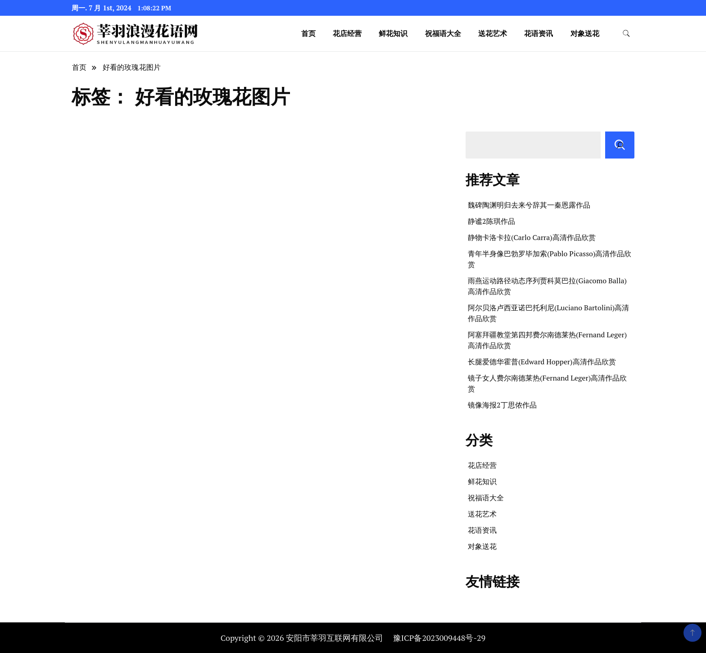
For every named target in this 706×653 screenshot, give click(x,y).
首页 (308, 33)
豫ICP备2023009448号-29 (439, 637)
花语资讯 (538, 33)
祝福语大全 (443, 33)
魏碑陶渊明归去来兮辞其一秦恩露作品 (529, 205)
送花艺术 (492, 33)
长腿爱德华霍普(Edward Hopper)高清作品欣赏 (542, 362)
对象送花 (584, 33)
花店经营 (347, 33)
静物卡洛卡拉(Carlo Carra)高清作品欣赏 (532, 237)
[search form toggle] (626, 33)
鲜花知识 (393, 33)
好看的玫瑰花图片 (132, 67)
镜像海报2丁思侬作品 (502, 405)
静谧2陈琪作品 (491, 221)
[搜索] (619, 145)
